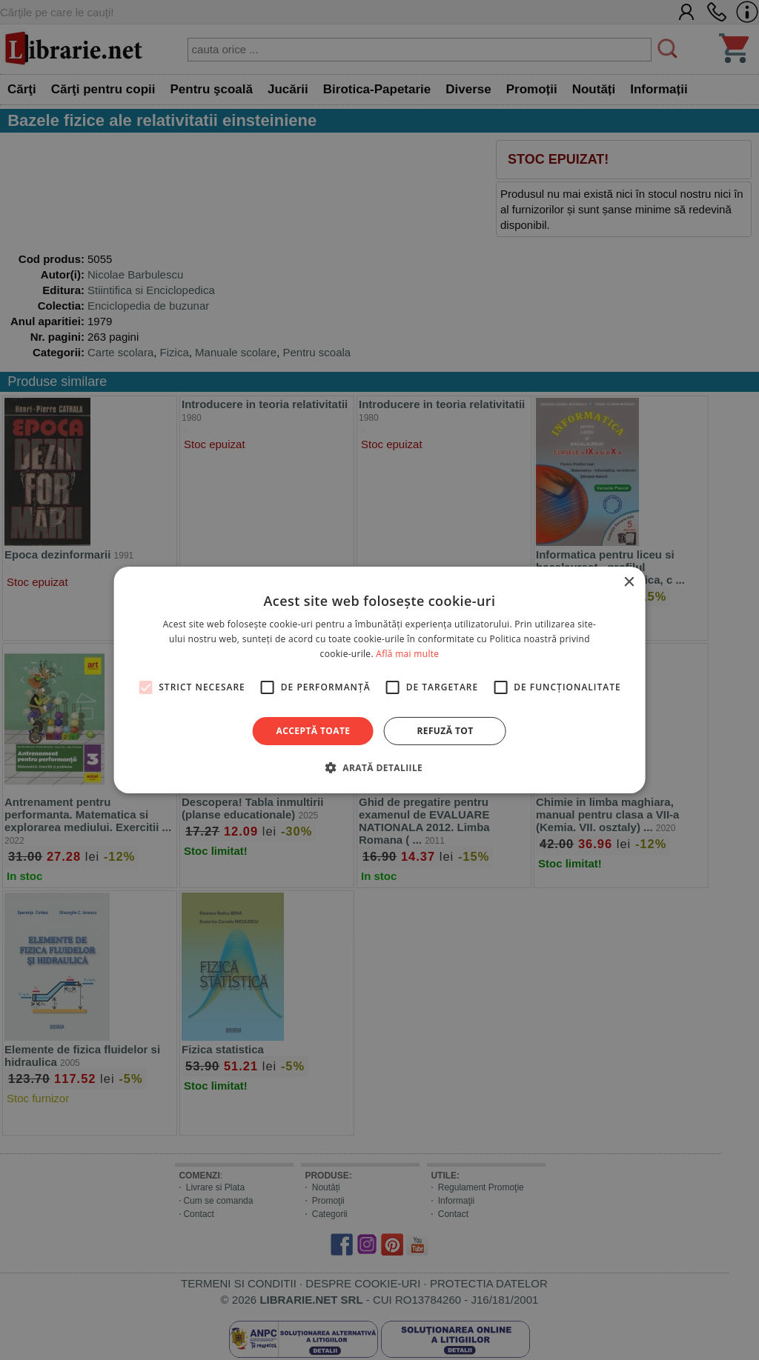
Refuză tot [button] (445, 730)
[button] (379, 767)
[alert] (379, 680)
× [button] (628, 582)
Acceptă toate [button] (313, 730)
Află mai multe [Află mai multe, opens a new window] (407, 653)
